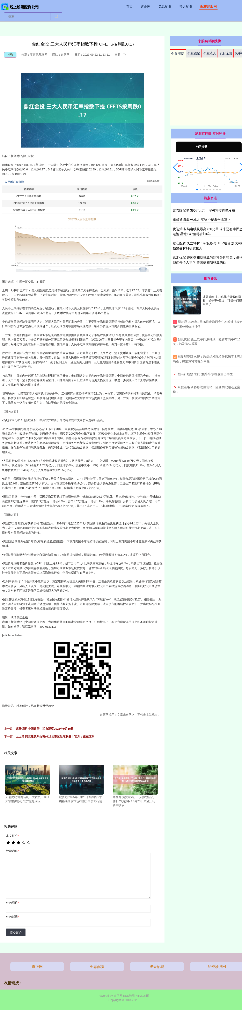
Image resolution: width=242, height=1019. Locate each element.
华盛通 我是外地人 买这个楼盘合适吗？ (201, 220)
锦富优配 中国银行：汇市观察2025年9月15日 (45, 728)
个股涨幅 (177, 53)
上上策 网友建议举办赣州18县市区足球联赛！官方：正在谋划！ (56, 736)
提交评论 (16, 932)
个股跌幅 (193, 53)
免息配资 (164, 6)
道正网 (146, 6)
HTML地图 (142, 995)
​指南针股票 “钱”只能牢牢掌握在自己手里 (205, 374)
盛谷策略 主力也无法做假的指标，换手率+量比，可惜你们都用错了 (222, 300)
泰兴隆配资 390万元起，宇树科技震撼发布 (204, 210)
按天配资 (185, 6)
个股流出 (225, 53)
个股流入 (209, 53)
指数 (10, 54)
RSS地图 (129, 995)
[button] (175, 167)
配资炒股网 (208, 6)
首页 (129, 6)
